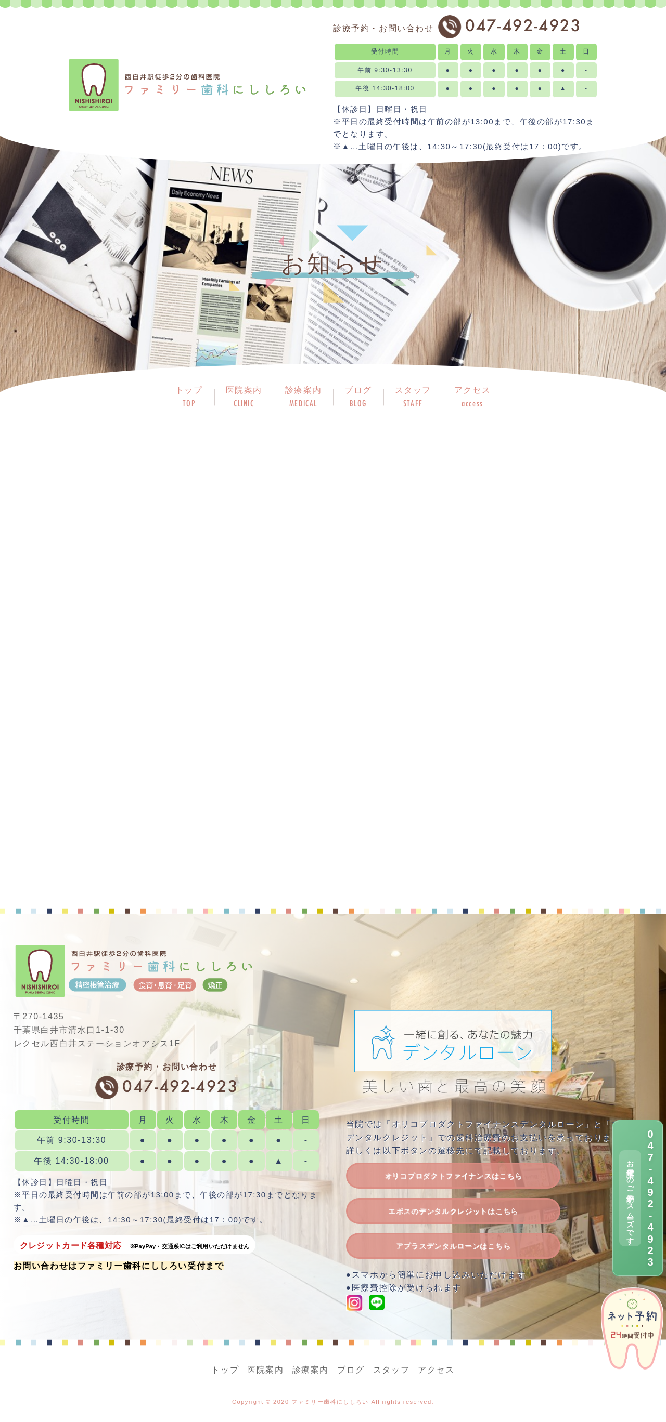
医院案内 (265, 1369)
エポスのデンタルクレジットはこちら (453, 1211)
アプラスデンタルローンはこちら (453, 1246)
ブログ (351, 1369)
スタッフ (391, 1369)
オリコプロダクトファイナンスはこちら (453, 1176)
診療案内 (310, 1369)
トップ (225, 1369)
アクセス (436, 1369)
